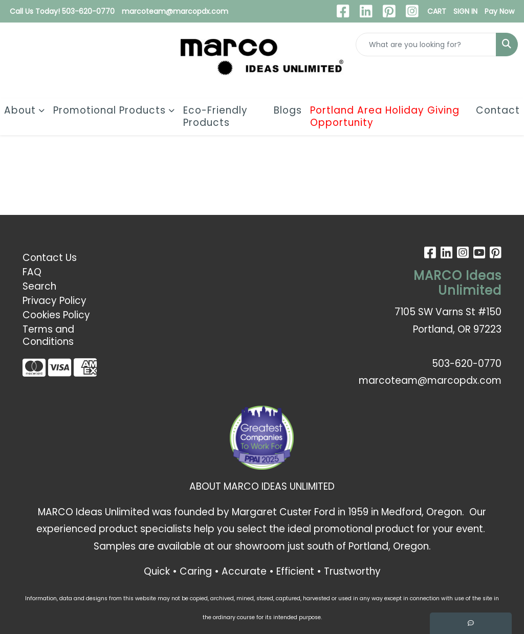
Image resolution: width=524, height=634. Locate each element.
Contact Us (50, 258)
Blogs (288, 110)
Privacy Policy (54, 301)
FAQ (32, 272)
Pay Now (499, 11)
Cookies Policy (56, 315)
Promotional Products (109, 110)
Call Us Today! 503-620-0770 (62, 11)
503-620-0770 (466, 363)
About (20, 110)
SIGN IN (465, 11)
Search (39, 286)
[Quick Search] (426, 44)
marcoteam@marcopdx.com (175, 11)
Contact (498, 110)
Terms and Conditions (48, 335)
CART (436, 11)
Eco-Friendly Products (215, 116)
